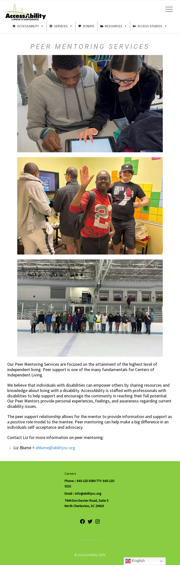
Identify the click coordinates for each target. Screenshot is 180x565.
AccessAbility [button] (30, 26)
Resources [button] (116, 26)
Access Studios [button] (152, 26)
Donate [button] (88, 26)
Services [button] (63, 26)
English (135, 561)
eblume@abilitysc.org (55, 447)
